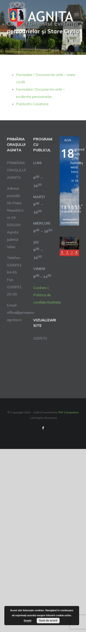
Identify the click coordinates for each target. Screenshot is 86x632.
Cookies (40, 287)
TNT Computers (68, 412)
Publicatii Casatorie (32, 104)
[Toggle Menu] (77, 14)
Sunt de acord (48, 620)
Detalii (27, 620)
